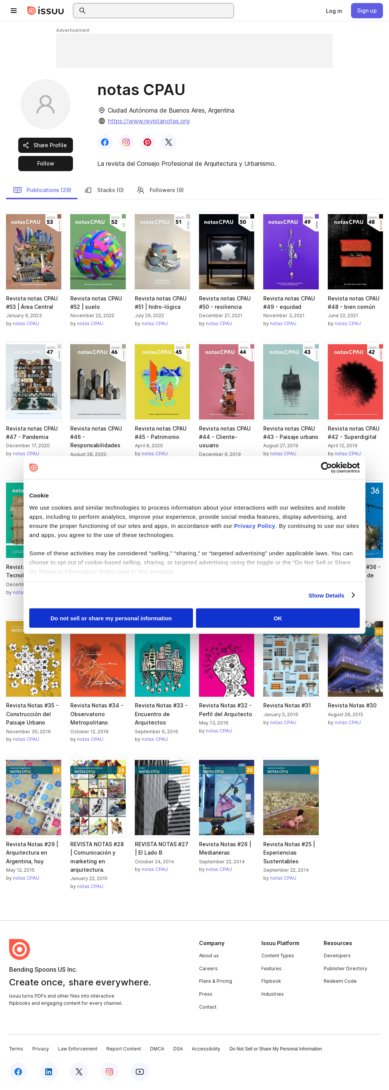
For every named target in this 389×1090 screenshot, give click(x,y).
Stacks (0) (104, 190)
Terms (16, 1049)
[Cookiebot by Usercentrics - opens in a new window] (326, 467)
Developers (337, 955)
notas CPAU (26, 323)
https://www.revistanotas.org (149, 121)
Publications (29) (42, 190)
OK (278, 618)
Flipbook (271, 981)
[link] (334, 10)
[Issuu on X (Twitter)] (79, 1072)
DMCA (157, 1049)
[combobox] (160, 10)
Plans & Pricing (215, 981)
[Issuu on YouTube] (140, 1072)
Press (205, 994)
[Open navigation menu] (13, 10)
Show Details (326, 595)
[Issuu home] (45, 10)
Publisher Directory (345, 968)
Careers (208, 968)
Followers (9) (160, 190)
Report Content (123, 1049)
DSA (178, 1049)
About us (209, 955)
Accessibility (206, 1049)
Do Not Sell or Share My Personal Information (275, 1049)
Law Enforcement (77, 1049)
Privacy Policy (254, 525)
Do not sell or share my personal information (111, 618)
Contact (208, 1007)
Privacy (40, 1049)
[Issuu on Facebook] (18, 1072)
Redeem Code (340, 981)
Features (271, 968)
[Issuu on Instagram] (109, 1072)
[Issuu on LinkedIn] (49, 1072)
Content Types (277, 955)
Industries (272, 994)
